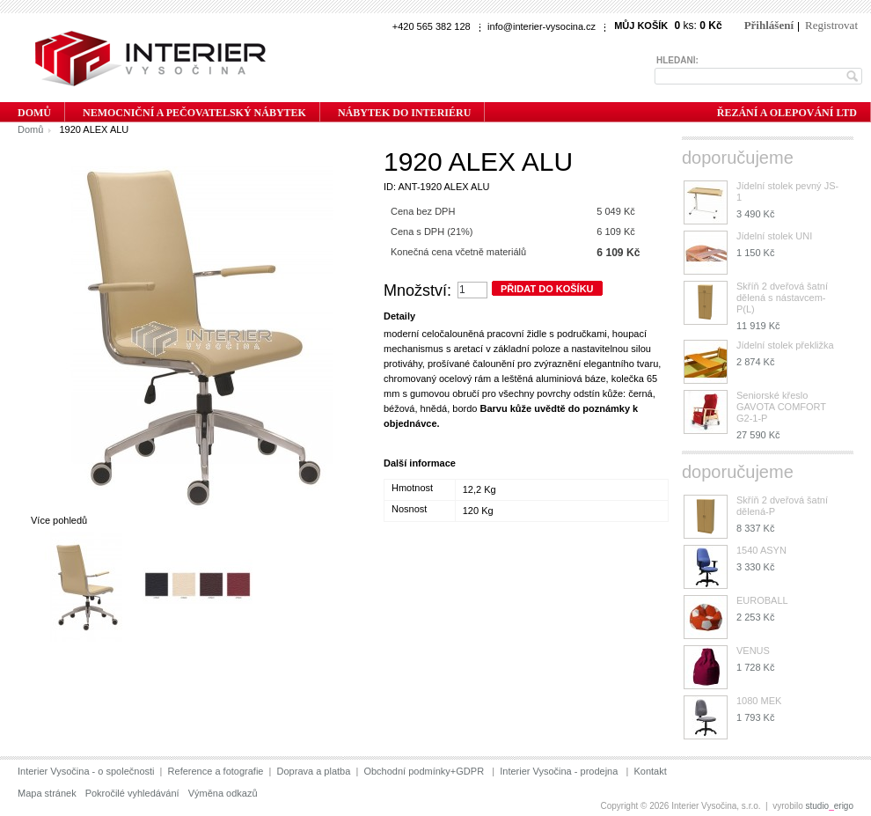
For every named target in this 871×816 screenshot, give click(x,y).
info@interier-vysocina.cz (541, 26)
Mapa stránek (47, 793)
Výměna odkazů (223, 793)
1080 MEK (758, 700)
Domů (30, 129)
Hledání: (677, 60)
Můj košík (641, 25)
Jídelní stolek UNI (774, 236)
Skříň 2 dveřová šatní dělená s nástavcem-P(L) (782, 297)
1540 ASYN (761, 550)
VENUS (753, 650)
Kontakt (649, 771)
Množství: (417, 290)
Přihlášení (769, 25)
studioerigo (830, 806)
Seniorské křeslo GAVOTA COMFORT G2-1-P (781, 406)
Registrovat (831, 25)
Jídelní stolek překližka (785, 345)
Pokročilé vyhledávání (132, 793)
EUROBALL (762, 600)
